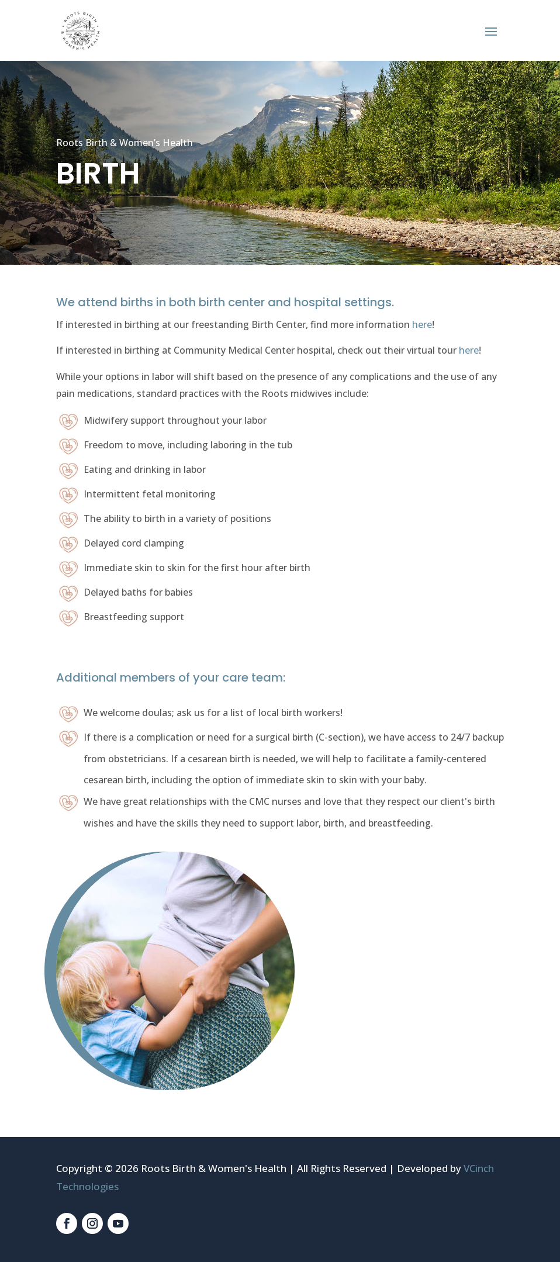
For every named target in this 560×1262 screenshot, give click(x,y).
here (422, 324)
